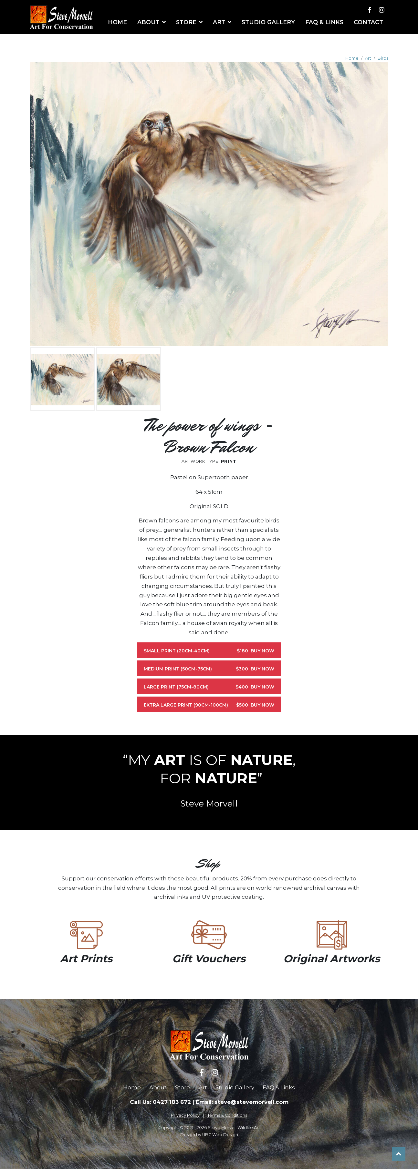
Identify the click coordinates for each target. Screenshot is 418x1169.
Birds (383, 58)
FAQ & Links (279, 1087)
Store (182, 1087)
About (158, 1087)
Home (352, 58)
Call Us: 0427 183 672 (160, 1102)
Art (368, 58)
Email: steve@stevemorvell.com (242, 1102)
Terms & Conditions (227, 1115)
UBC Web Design (220, 1134)
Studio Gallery (234, 1087)
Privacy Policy (185, 1115)
